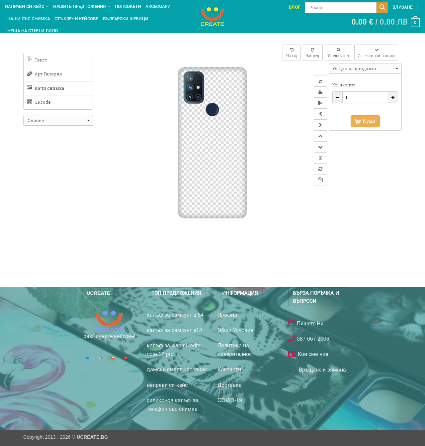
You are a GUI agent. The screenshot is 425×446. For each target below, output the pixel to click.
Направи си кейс (26, 6)
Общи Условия (235, 330)
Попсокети (128, 6)
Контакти (229, 369)
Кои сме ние (312, 354)
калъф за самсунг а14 (174, 330)
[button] (386, 22)
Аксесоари (157, 6)
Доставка (229, 385)
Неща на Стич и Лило (32, 30)
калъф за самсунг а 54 (175, 315)
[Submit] (382, 7)
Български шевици (125, 18)
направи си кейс (167, 385)
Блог (294, 7)
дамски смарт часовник (177, 369)
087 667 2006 (312, 339)
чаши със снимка (28, 18)
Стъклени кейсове (76, 18)
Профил (227, 315)
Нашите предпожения (81, 6)
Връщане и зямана (321, 370)
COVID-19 (229, 400)
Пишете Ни (309, 323)
